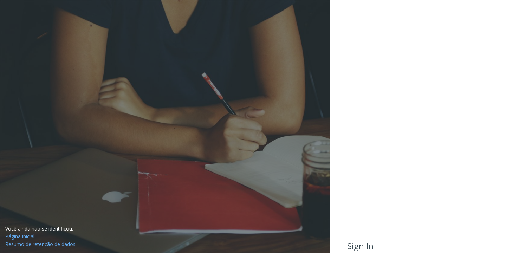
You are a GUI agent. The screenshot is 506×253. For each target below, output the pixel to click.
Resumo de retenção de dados (40, 244)
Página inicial (19, 236)
